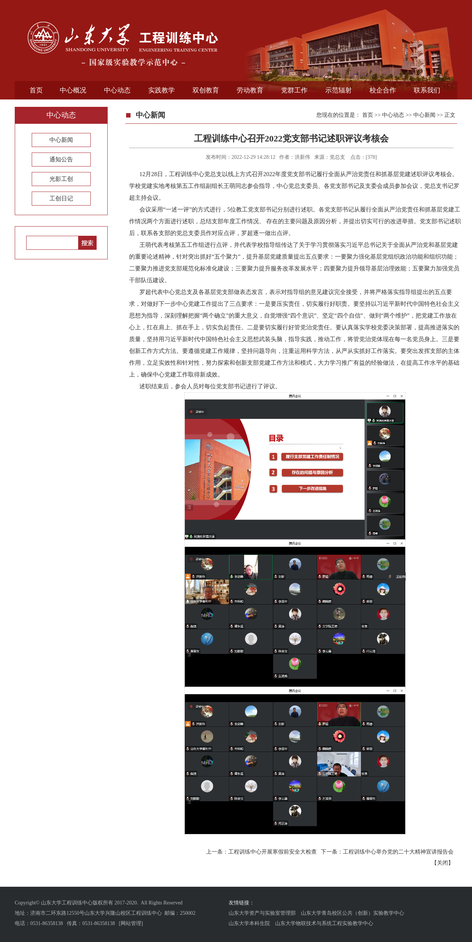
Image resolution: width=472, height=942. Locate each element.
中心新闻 (61, 140)
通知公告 (61, 159)
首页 (36, 90)
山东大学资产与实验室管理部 (262, 913)
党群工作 (294, 90)
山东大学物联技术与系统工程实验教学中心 (324, 923)
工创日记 (61, 198)
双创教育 (205, 90)
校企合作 (382, 90)
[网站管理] (131, 923)
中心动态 (117, 90)
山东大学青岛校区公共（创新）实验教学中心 (352, 913)
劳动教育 (250, 90)
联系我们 (427, 90)
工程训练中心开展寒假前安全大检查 (272, 852)
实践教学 (161, 90)
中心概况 (73, 90)
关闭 (442, 863)
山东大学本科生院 (249, 923)
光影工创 (61, 179)
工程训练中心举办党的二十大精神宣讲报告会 (398, 852)
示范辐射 (338, 90)
